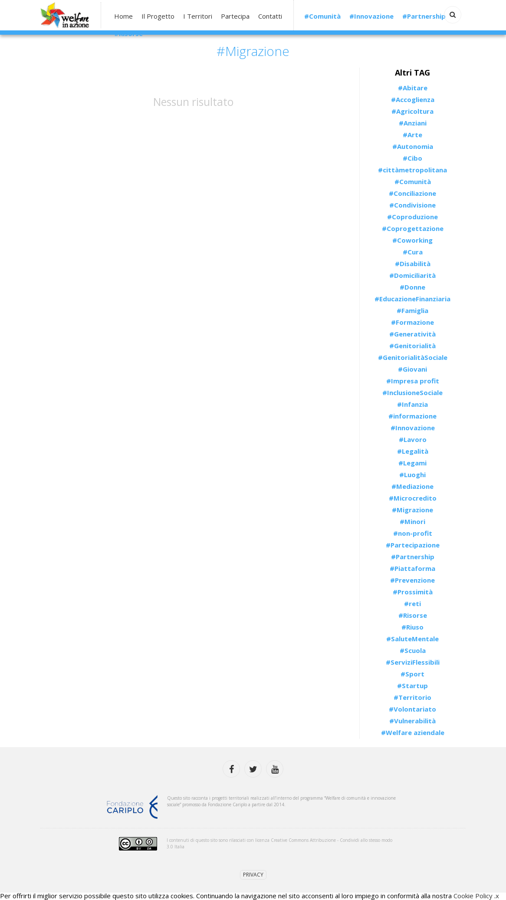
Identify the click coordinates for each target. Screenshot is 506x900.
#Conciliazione (412, 193)
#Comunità (322, 16)
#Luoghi (412, 474)
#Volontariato (412, 709)
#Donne (412, 287)
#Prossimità (413, 591)
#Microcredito (413, 498)
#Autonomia (412, 146)
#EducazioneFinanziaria (412, 298)
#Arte (412, 134)
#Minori (412, 521)
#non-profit (412, 533)
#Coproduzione (412, 216)
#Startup (412, 685)
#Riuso (412, 627)
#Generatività (412, 334)
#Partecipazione (413, 545)
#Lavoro (413, 439)
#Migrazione (412, 509)
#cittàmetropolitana (412, 169)
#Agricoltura (412, 111)
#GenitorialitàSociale (412, 357)
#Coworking (412, 240)
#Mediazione (412, 486)
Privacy (253, 874)
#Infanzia (412, 404)
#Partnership (424, 16)
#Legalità (412, 451)
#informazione (412, 416)
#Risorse (128, 33)
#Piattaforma (412, 568)
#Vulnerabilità (412, 720)
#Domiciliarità (412, 275)
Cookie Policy (473, 895)
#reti (412, 603)
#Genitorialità (412, 345)
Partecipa (235, 16)
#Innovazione (371, 16)
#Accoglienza (412, 99)
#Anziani (413, 123)
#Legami (412, 462)
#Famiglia (412, 310)
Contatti (270, 16)
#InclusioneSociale (412, 392)
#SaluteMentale (412, 638)
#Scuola (413, 650)
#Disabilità (412, 263)
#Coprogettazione (413, 228)
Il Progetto (157, 16)
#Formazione (412, 322)
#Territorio (412, 697)
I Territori (197, 16)
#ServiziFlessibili (413, 662)
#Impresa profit (412, 380)
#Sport (412, 673)
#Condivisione (412, 205)
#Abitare (412, 87)
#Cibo (412, 158)
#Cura (413, 251)
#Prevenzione (412, 580)
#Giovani (412, 369)
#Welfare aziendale (412, 732)
